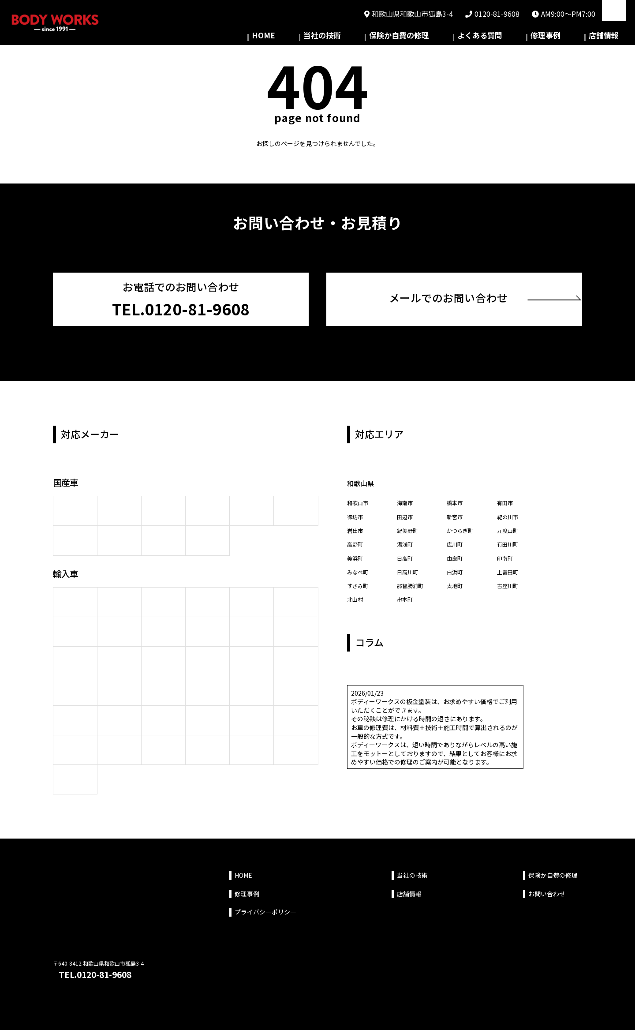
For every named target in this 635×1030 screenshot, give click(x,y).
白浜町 (456, 574)
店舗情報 (611, 37)
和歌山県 (364, 478)
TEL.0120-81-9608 (102, 972)
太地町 (456, 589)
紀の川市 (509, 513)
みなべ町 (359, 574)
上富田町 (509, 574)
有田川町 (509, 544)
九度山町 (509, 529)
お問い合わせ (546, 889)
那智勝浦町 (412, 589)
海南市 (406, 498)
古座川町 (509, 589)
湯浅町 (406, 544)
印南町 (506, 559)
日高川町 (409, 574)
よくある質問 (517, 37)
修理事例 (568, 37)
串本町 (406, 604)
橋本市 (456, 498)
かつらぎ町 (462, 529)
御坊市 (356, 513)
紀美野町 (409, 529)
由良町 (456, 559)
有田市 (506, 498)
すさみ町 (359, 589)
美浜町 (356, 559)
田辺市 (406, 513)
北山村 (356, 604)
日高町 (406, 559)
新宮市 (456, 513)
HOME (346, 37)
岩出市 (356, 529)
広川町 (456, 544)
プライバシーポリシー (265, 907)
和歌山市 (359, 498)
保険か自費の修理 (452, 37)
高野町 (356, 544)
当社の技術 (389, 37)
